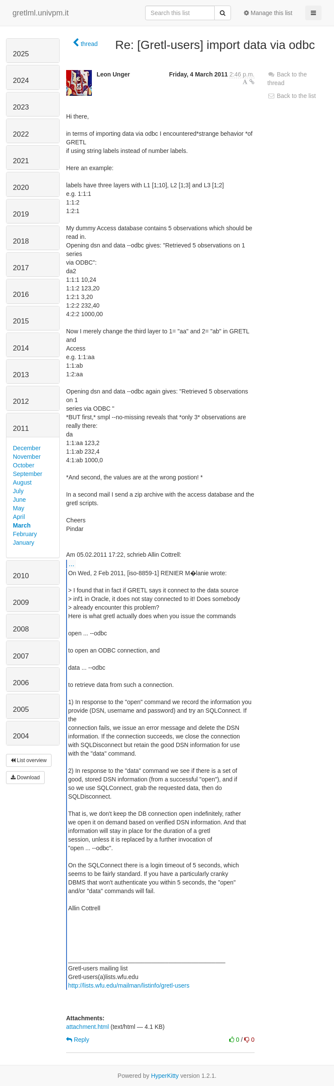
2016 (21, 294)
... (71, 563)
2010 (21, 576)
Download (25, 778)
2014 (21, 348)
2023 (21, 107)
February (25, 534)
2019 (21, 214)
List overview (29, 760)
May (18, 508)
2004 (21, 736)
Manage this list (268, 12)
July (18, 491)
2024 (21, 80)
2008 (21, 629)
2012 (21, 401)
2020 (21, 187)
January (23, 542)
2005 (21, 709)
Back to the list (291, 95)
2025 (21, 54)
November (27, 456)
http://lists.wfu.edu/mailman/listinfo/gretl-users (128, 985)
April (19, 516)
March (21, 525)
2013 (21, 375)
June (19, 499)
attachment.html (87, 1026)
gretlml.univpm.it (40, 13)
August (22, 482)
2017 (21, 268)
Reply (77, 1039)
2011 (21, 428)
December (27, 448)
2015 (21, 321)
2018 (21, 241)
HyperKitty (165, 1075)
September (27, 473)
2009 (21, 602)
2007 (21, 656)
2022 (21, 134)
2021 (21, 161)
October (23, 465)
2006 (21, 683)
